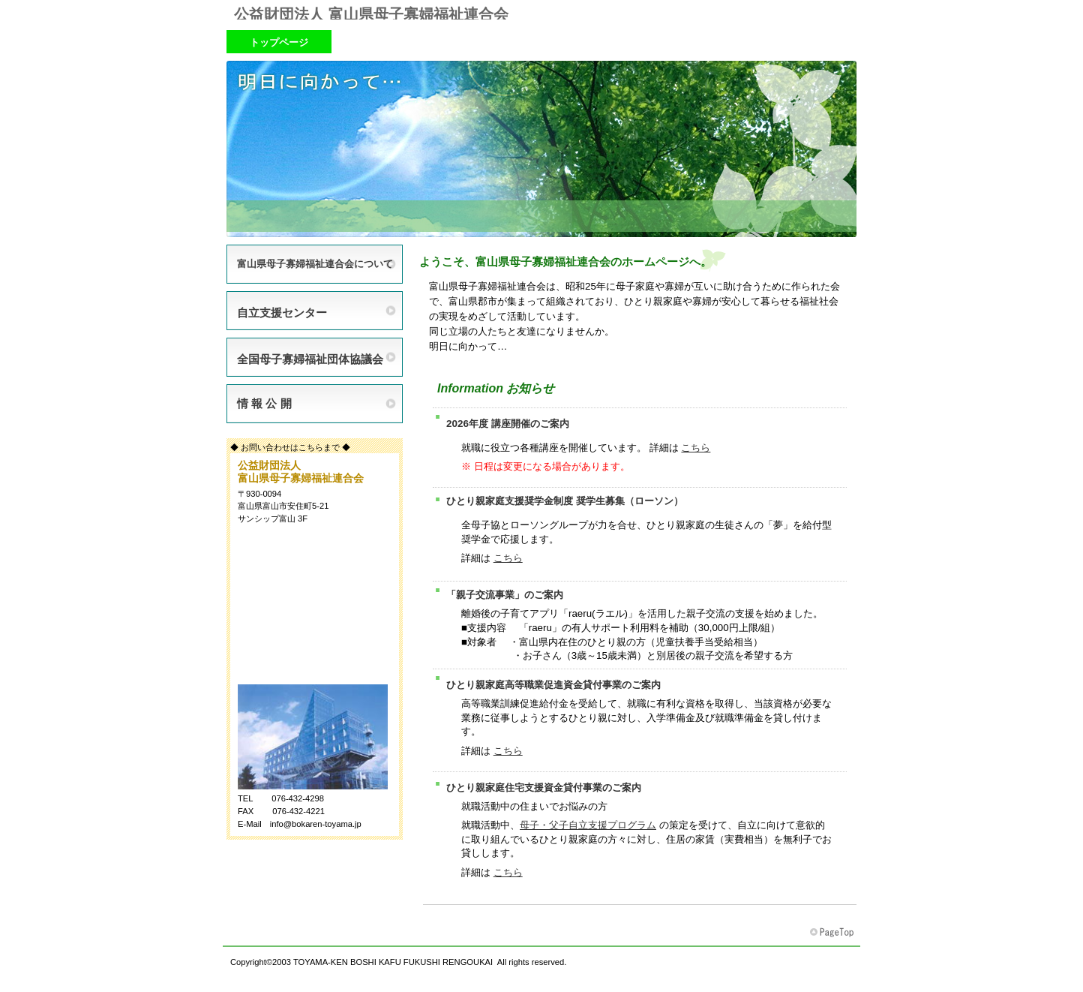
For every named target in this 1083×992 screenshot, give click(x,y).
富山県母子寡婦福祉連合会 (833, 932)
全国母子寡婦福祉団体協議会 (310, 359)
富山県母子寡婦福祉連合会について (315, 264)
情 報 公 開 (264, 403)
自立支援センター (282, 312)
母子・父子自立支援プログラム (588, 825)
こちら (695, 447)
